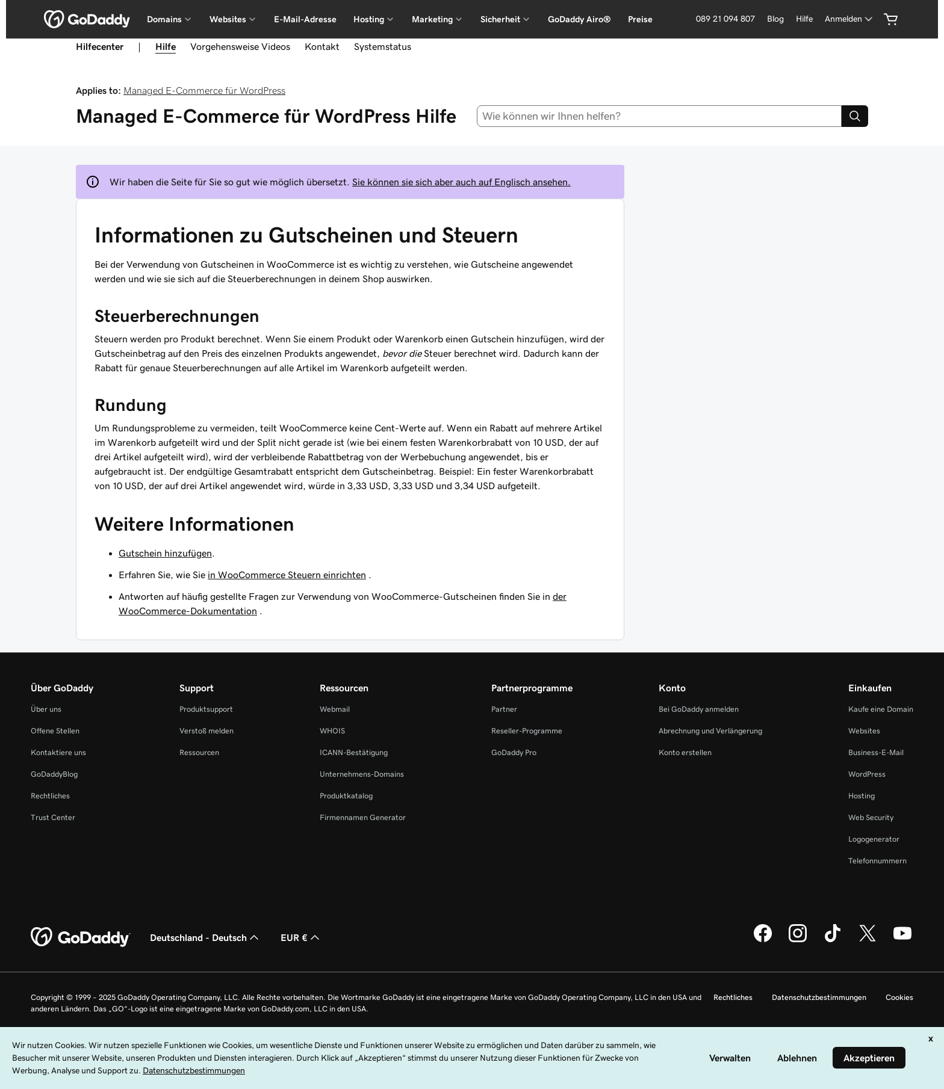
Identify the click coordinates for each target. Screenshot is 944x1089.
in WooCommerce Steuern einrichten (287, 574)
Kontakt (322, 46)
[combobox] (659, 116)
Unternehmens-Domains (362, 774)
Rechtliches (50, 796)
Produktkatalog (346, 796)
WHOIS (332, 731)
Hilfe (804, 18)
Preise (640, 19)
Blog (775, 18)
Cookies (899, 997)
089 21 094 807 (725, 18)
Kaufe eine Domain (880, 709)
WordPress (867, 774)
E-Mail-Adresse (305, 19)
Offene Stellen (55, 731)
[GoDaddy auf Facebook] (763, 940)
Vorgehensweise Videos (240, 46)
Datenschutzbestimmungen (819, 997)
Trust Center (53, 817)
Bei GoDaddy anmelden (699, 709)
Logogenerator (873, 839)
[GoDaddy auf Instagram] (798, 940)
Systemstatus (382, 46)
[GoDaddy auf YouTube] (902, 940)
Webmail (335, 709)
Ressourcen (199, 752)
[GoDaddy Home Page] (81, 937)
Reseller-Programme (526, 731)
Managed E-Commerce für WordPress (204, 90)
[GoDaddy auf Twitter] (867, 940)
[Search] (855, 116)
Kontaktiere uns (58, 752)
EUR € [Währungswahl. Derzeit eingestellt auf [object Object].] (301, 937)
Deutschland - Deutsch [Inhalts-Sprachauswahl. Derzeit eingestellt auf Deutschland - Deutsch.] (205, 937)
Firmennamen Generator (363, 817)
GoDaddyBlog (54, 774)
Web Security (870, 817)
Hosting (861, 796)
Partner (504, 709)
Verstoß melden (206, 731)
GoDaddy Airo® (579, 19)
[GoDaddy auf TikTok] (832, 940)
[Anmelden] (850, 19)
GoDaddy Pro (513, 752)
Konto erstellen (685, 752)
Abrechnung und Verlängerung (710, 731)
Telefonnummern (877, 861)
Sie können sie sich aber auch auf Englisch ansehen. (461, 182)
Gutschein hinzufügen (165, 553)
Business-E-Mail (876, 752)
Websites (864, 731)
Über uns (46, 709)
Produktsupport (206, 709)
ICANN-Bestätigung (354, 752)
